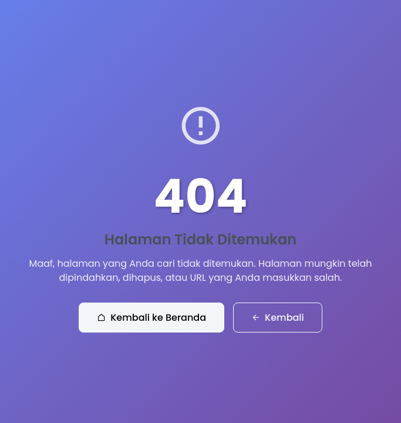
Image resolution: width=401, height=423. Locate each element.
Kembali (277, 317)
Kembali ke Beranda (151, 317)
